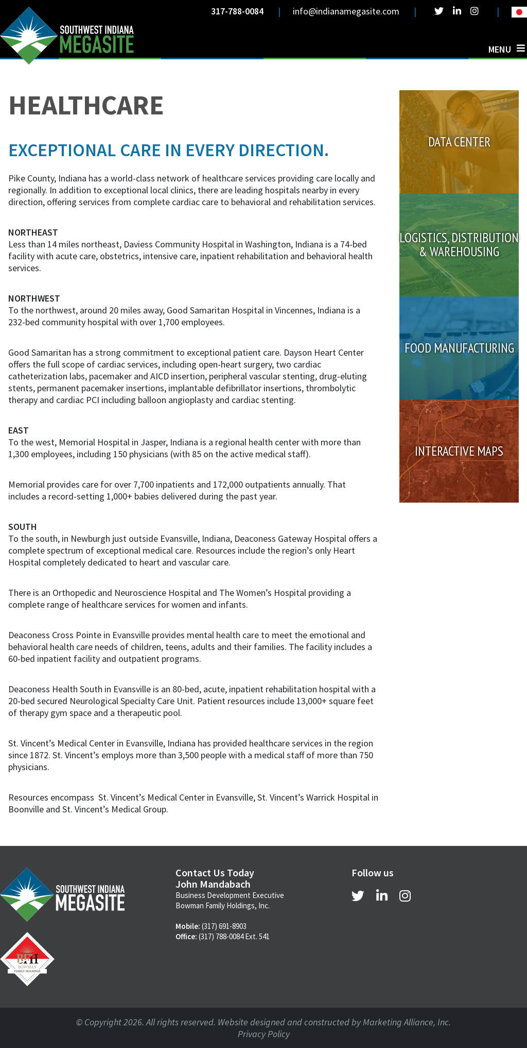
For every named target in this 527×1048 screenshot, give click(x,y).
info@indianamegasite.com (346, 11)
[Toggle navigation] (506, 48)
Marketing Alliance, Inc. (407, 1022)
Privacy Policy (264, 1034)
